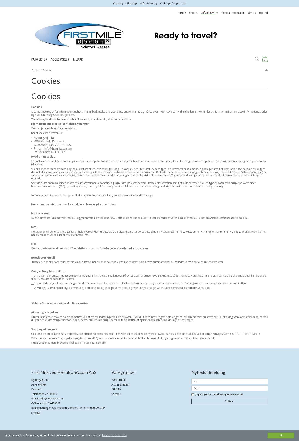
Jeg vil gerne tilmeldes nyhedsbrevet (219, 394)
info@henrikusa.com (51, 398)
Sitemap (36, 412)
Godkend (229, 401)
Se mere (116, 393)
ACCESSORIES (120, 384)
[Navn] (229, 381)
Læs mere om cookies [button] (114, 435)
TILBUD (116, 389)
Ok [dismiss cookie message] (280, 435)
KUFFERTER (118, 379)
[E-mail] (229, 388)
